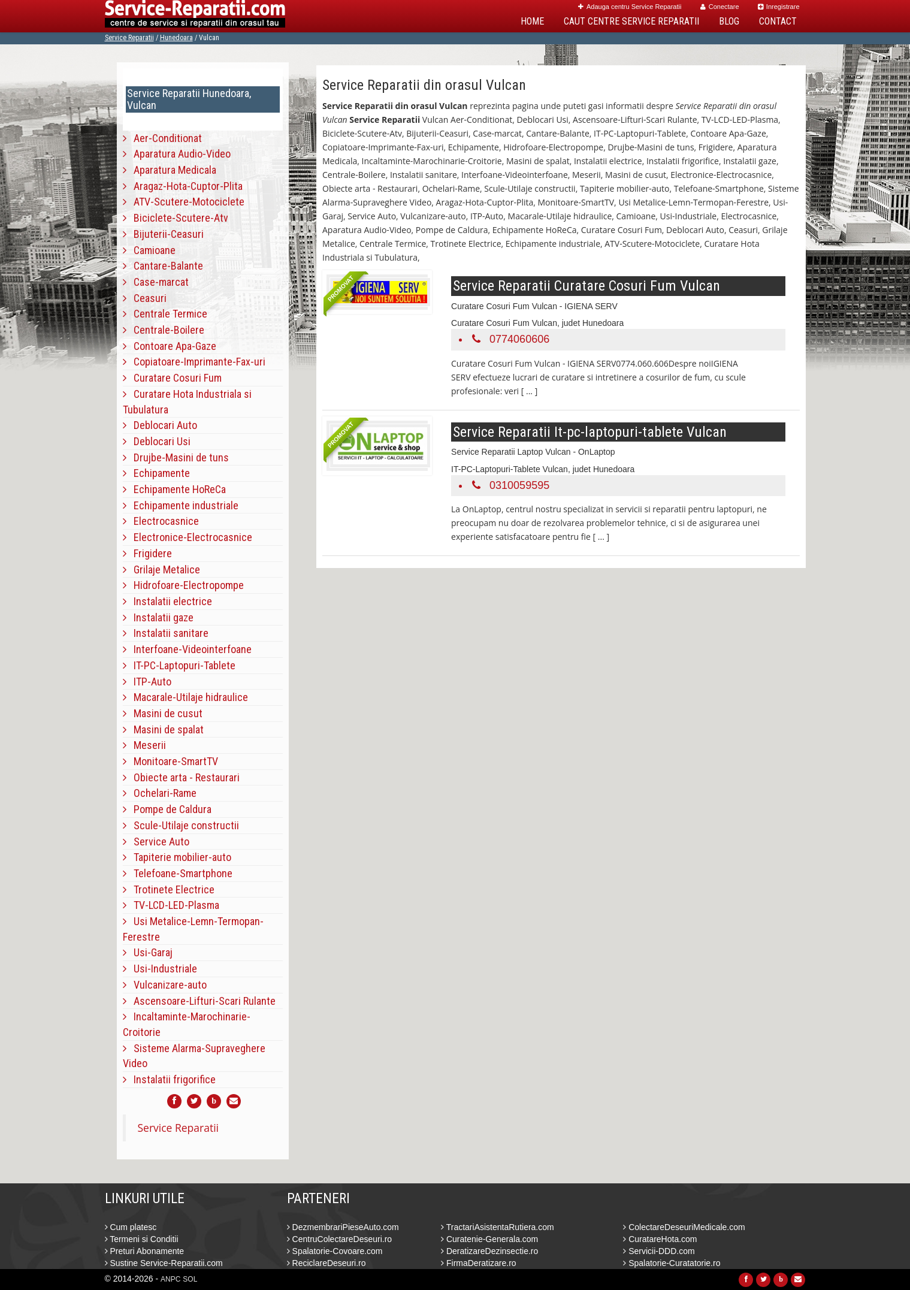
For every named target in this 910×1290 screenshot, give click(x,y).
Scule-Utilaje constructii (181, 825)
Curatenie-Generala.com (489, 1239)
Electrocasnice (161, 521)
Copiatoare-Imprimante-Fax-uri (194, 361)
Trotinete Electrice (168, 889)
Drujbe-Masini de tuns (176, 457)
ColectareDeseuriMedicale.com (684, 1227)
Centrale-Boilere (163, 330)
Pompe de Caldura (167, 809)
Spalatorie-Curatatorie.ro (671, 1263)
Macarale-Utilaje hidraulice (185, 697)
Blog (729, 21)
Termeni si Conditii (142, 1239)
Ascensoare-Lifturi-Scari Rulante (199, 1001)
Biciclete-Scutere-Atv (175, 218)
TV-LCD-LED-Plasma (171, 905)
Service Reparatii (129, 38)
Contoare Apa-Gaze (169, 346)
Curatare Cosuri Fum (172, 377)
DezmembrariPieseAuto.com (343, 1227)
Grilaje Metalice (161, 569)
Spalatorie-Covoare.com (335, 1251)
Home (532, 21)
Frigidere (147, 553)
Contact (778, 21)
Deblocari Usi (157, 441)
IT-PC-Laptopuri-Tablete (179, 665)
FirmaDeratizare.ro (478, 1263)
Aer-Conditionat (162, 138)
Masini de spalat (163, 729)
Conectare (719, 6)
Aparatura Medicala (169, 170)
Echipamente (156, 473)
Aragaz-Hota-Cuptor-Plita (183, 186)
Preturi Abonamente (145, 1251)
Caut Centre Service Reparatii (631, 21)
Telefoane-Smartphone (177, 873)
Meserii (144, 745)
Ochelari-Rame (159, 793)
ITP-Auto (147, 681)
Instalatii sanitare (165, 633)
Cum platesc (131, 1227)
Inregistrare (779, 6)
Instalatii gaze (158, 617)
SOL (190, 1279)
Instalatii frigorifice (169, 1079)
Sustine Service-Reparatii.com (164, 1263)
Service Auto (156, 841)
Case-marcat (156, 282)
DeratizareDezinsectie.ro (489, 1251)
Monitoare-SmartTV (170, 761)
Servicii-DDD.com (658, 1251)
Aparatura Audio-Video (177, 153)
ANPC (170, 1279)
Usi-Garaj (148, 952)
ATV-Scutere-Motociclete (183, 201)
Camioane (149, 250)
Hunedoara (176, 38)
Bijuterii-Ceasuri (163, 234)
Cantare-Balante (163, 265)
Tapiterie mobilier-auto (177, 857)
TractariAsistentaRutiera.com (497, 1227)
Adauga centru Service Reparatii (629, 6)
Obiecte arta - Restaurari (181, 777)
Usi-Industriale (160, 968)
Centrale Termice (165, 313)
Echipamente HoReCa (174, 489)
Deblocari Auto (160, 425)
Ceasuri (145, 298)
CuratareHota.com (660, 1239)
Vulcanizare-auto (165, 984)
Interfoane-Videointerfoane (187, 649)
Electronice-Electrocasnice (187, 537)
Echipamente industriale (180, 505)
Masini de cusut (162, 713)
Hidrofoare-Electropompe (183, 585)
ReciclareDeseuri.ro (326, 1263)
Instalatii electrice (167, 601)
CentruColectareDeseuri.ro (339, 1239)
